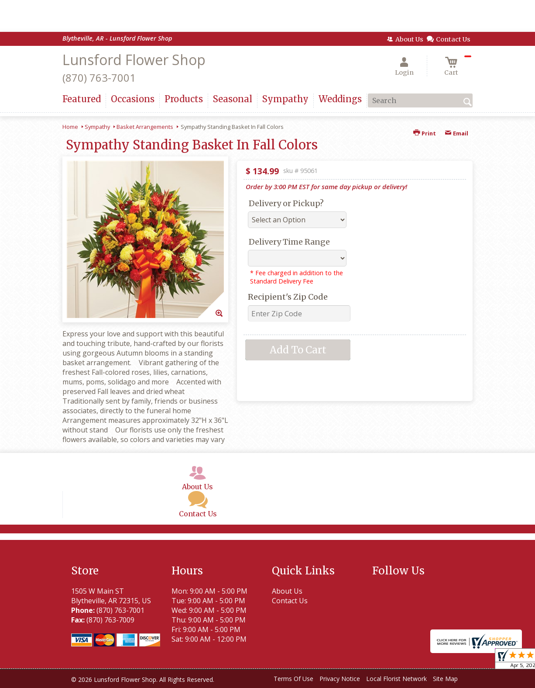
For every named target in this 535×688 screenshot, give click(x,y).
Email (456, 133)
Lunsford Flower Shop (134, 59)
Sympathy (97, 127)
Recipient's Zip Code (288, 297)
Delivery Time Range (289, 242)
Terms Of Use (293, 678)
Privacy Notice (339, 678)
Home (70, 127)
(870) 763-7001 (99, 77)
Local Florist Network (396, 678)
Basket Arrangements (145, 127)
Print (424, 133)
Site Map (445, 678)
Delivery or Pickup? (286, 203)
